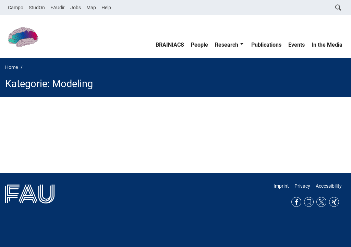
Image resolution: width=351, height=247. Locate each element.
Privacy (302, 186)
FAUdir (57, 7)
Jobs (75, 7)
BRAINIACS (170, 45)
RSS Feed (309, 202)
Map (91, 7)
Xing (334, 202)
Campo (15, 7)
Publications (266, 45)
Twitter (321, 202)
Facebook (296, 202)
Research (226, 45)
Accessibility (329, 186)
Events (296, 45)
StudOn (37, 7)
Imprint (281, 186)
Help (106, 7)
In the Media (327, 45)
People (199, 45)
